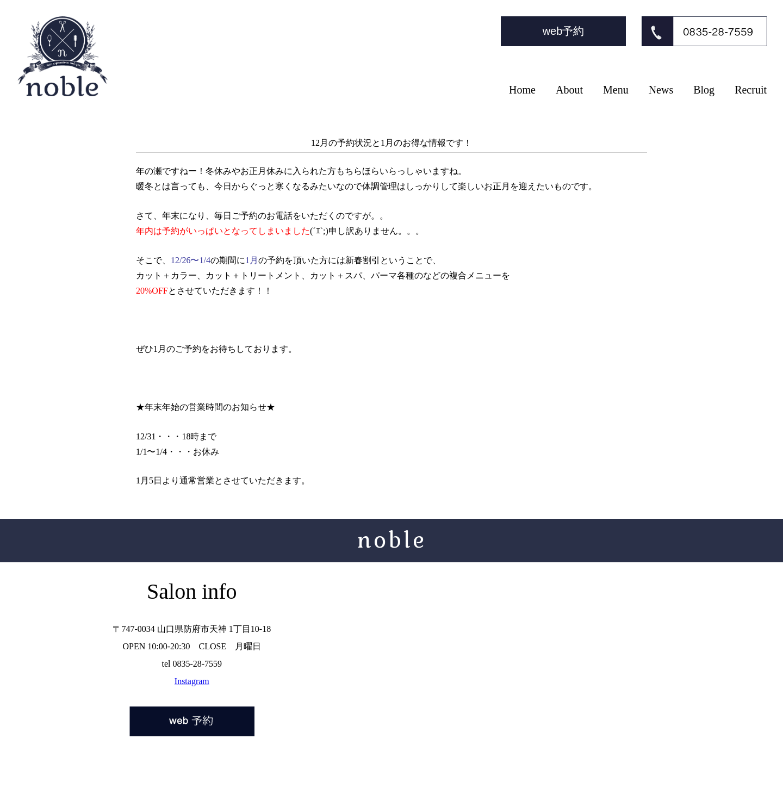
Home (522, 90)
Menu (616, 90)
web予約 (564, 31)
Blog (703, 90)
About (569, 90)
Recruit (751, 90)
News (661, 90)
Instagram (192, 681)
